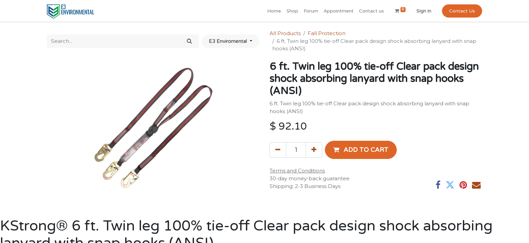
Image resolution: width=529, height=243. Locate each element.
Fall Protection (326, 33)
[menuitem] (274, 11)
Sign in (423, 11)
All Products (285, 33)
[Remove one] (278, 150)
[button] (361, 150)
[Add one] (314, 150)
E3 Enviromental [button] (228, 41)
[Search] (189, 41)
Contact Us (462, 11)
